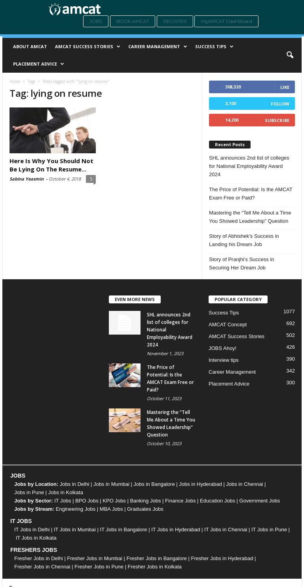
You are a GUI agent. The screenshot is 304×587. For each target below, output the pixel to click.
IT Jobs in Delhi (31, 529)
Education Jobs (217, 501)
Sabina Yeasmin (27, 179)
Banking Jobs (145, 501)
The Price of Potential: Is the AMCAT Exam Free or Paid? (251, 193)
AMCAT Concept (228, 324)
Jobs (95, 21)
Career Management (157, 46)
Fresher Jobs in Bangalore (157, 558)
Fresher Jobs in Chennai (42, 567)
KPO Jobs (114, 501)
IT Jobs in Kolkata (36, 538)
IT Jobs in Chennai (225, 529)
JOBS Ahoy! (222, 348)
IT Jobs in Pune (269, 529)
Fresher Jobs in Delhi (38, 558)
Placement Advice (38, 64)
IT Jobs (62, 501)
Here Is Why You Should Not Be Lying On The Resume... (51, 165)
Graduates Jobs (145, 509)
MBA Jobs (111, 509)
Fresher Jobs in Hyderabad (222, 558)
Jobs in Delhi (74, 484)
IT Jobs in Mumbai (75, 529)
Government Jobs (259, 501)
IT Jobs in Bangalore (123, 529)
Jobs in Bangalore (154, 484)
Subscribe (277, 120)
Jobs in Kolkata (65, 492)
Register (175, 21)
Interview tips (224, 360)
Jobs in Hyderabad (200, 484)
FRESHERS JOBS (33, 550)
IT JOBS (21, 521)
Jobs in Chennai (244, 484)
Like (284, 87)
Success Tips (214, 46)
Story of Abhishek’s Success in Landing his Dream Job (244, 240)
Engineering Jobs (75, 509)
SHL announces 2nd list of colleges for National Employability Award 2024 (249, 166)
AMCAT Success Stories (87, 46)
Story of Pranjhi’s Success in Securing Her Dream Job (241, 263)
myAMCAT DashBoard (226, 21)
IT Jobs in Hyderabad (175, 529)
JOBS (17, 475)
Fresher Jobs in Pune (99, 567)
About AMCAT (30, 46)
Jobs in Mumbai (111, 484)
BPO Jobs (87, 501)
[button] (289, 55)
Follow (280, 104)
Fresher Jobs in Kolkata (154, 567)
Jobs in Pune (29, 492)
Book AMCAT (132, 21)
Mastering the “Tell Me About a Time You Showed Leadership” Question (250, 217)
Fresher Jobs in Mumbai (94, 558)
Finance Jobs (180, 501)
